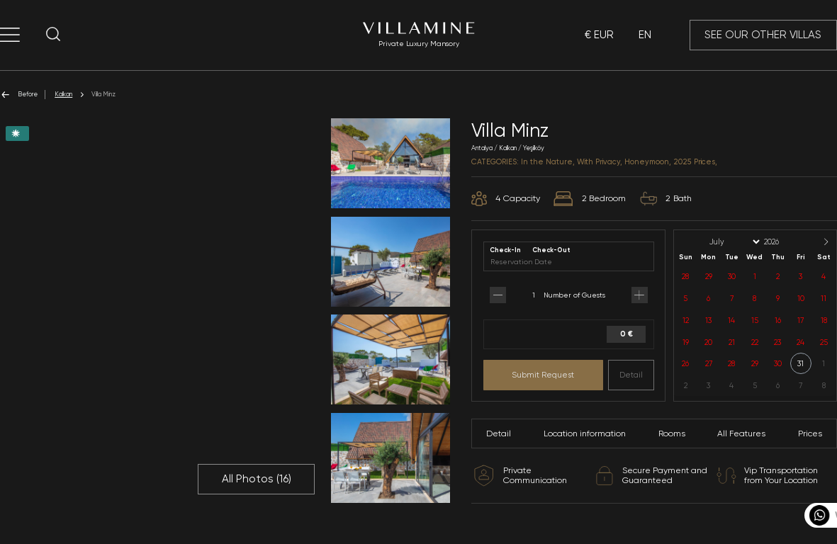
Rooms (671, 433)
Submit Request (543, 375)
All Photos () (256, 478)
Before (19, 94)
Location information (585, 433)
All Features (741, 433)
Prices (810, 433)
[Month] (733, 241)
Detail (631, 375)
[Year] (783, 241)
